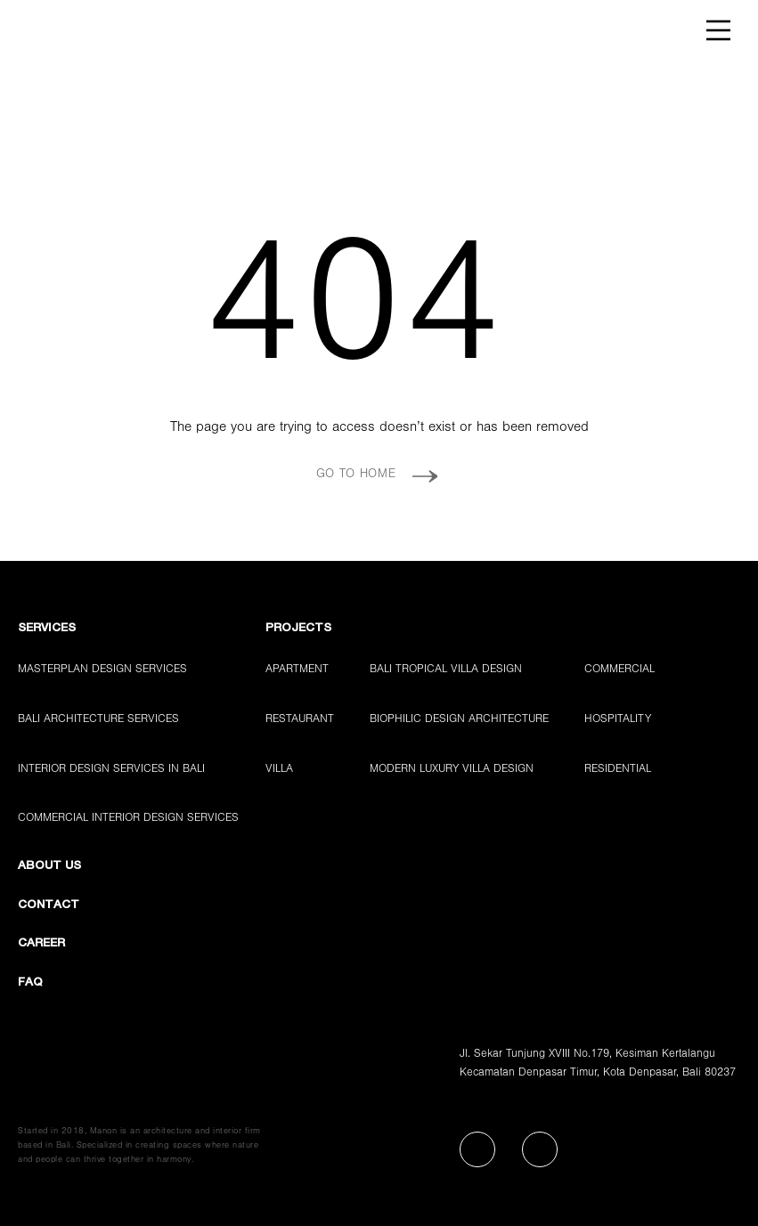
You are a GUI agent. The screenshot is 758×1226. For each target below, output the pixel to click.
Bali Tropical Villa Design (446, 670)
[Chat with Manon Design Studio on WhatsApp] (701, 1169)
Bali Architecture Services (98, 720)
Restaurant (299, 720)
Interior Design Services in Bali (111, 769)
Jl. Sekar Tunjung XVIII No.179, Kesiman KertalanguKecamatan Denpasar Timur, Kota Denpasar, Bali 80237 (598, 1064)
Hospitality (617, 720)
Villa (279, 769)
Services (47, 628)
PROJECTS (298, 628)
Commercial (619, 670)
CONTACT (48, 905)
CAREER (41, 943)
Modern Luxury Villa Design (452, 769)
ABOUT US (49, 866)
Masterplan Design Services (102, 670)
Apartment (297, 670)
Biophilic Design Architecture (459, 720)
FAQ (30, 982)
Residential (617, 769)
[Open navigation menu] (718, 30)
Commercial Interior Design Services (128, 818)
